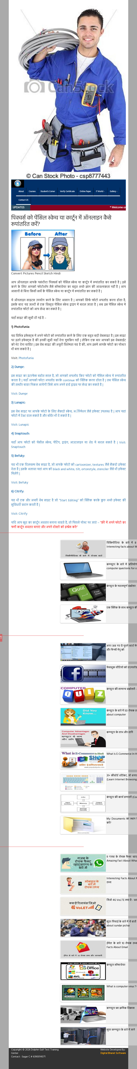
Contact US (23, 200)
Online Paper (85, 191)
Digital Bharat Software (113, 1053)
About (21, 191)
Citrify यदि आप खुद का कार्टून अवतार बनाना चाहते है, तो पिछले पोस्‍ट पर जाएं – (68, 520)
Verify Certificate (67, 191)
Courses (32, 191)
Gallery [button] (114, 191)
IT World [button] (100, 191)
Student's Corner (47, 191)
